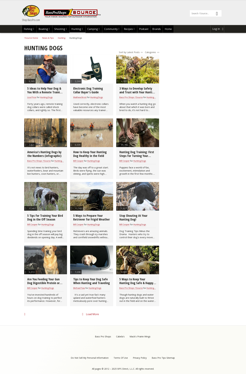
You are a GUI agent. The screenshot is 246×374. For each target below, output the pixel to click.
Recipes (128, 29)
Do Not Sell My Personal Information (90, 357)
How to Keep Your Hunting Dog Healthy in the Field (90, 154)
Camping (92, 29)
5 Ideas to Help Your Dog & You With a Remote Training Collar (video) (45, 92)
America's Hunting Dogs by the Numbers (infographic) (44, 154)
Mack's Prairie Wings (140, 336)
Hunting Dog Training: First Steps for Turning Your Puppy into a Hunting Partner (136, 157)
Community (111, 29)
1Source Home (31, 37)
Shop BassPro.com (31, 20)
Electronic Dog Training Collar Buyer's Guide (88, 90)
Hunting (76, 29)
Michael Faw (79, 288)
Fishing (28, 29)
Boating (43, 29)
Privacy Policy (140, 357)
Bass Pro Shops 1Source (131, 97)
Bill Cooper (78, 160)
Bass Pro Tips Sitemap (163, 357)
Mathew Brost (79, 97)
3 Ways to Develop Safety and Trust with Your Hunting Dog (137, 92)
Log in (216, 29)
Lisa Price (31, 97)
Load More (92, 314)
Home (168, 29)
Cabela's (120, 336)
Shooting (59, 29)
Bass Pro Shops (103, 336)
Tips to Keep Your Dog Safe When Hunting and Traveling (91, 281)
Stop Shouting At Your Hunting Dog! (133, 217)
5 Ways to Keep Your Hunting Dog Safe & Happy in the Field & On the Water (137, 283)
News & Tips (48, 37)
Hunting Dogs (46, 97)
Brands (156, 29)
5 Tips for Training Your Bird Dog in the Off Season (45, 217)
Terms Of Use (121, 357)
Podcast (143, 29)
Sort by (122, 52)
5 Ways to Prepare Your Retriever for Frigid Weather (91, 217)
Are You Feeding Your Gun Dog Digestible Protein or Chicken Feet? (43, 283)
